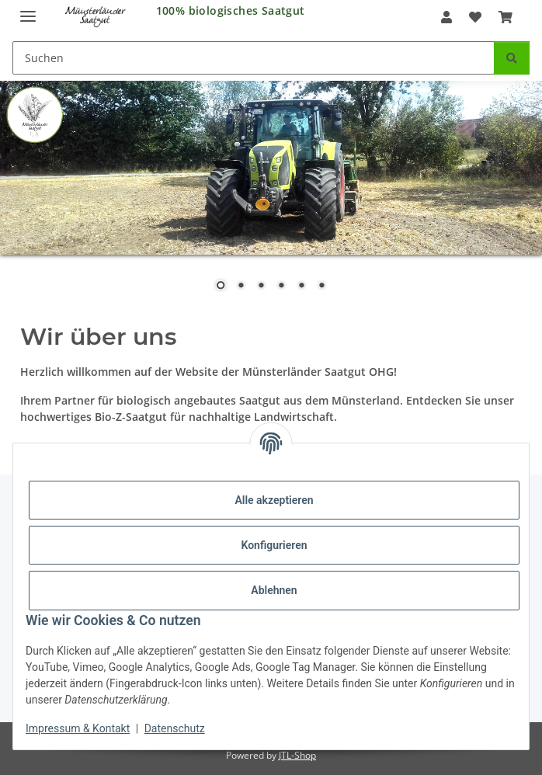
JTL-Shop (297, 755)
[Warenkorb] (505, 17)
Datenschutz (174, 728)
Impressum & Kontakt (78, 728)
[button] (446, 17)
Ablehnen (274, 590)
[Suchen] (253, 58)
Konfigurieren (274, 545)
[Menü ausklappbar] (28, 9)
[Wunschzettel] (475, 17)
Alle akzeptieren (274, 500)
